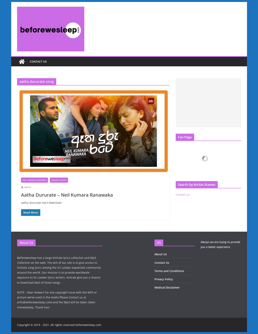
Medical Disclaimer (167, 287)
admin (27, 187)
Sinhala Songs (58, 180)
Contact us (38, 61)
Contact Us (161, 263)
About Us (160, 254)
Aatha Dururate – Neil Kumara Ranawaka (67, 195)
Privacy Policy (163, 279)
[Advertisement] (208, 102)
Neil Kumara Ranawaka (34, 180)
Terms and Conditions (169, 271)
